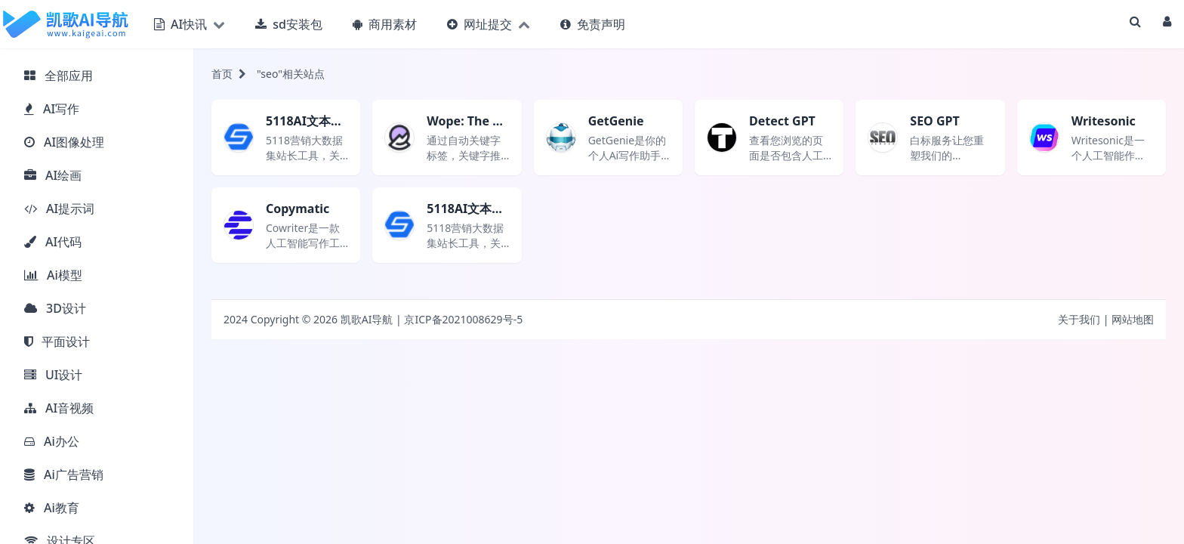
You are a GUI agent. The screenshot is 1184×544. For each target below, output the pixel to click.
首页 (222, 73)
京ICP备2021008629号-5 (463, 319)
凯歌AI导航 (367, 319)
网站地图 (1133, 319)
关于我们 (1079, 319)
